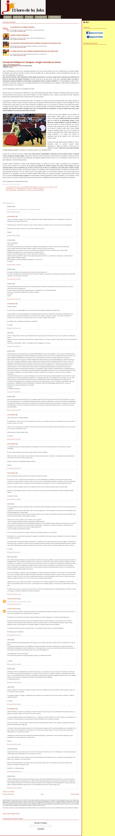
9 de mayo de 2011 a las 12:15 (14, 328)
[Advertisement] (23, 195)
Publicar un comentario (8, 791)
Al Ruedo (7, 17)
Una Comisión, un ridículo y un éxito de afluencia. (25, 190)
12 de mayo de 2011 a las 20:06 (14, 787)
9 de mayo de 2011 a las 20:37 (14, 391)
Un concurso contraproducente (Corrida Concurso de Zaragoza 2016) (35, 43)
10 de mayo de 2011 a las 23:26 (14, 744)
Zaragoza (10, 67)
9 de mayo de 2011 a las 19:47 (14, 346)
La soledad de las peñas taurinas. (22, 27)
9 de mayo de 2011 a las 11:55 (14, 299)
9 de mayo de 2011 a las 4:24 (13, 211)
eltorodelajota (11, 216)
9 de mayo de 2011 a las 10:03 (14, 264)
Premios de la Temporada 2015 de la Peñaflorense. (25, 188)
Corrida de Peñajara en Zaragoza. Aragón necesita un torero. (32, 62)
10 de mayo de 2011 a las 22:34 (14, 704)
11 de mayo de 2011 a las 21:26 (14, 771)
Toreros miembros (54, 17)
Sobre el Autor (18, 17)
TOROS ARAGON (12, 598)
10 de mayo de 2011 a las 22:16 (14, 682)
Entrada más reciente (8, 794)
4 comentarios (20, 47)
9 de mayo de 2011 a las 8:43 (13, 235)
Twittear (18, 64)
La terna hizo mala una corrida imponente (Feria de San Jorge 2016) (34, 51)
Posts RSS (29, 17)
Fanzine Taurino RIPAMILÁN (19, 35)
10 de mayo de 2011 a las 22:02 (14, 664)
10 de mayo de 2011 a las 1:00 (14, 552)
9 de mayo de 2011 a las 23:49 (14, 499)
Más (24, 31)
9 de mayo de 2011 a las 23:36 (14, 468)
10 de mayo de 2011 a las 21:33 (14, 635)
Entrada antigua (75, 794)
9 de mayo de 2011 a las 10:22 (14, 279)
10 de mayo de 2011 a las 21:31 (14, 604)
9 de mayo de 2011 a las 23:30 (14, 439)
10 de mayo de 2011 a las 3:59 (14, 594)
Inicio (42, 794)
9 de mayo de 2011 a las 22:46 (14, 410)
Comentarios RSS (40, 17)
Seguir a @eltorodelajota (9, 64)
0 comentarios (20, 31)
